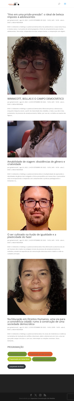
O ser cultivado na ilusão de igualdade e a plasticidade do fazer (31, 236)
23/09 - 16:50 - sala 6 (58, 327)
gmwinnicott (14, 20)
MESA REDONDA (17, 22)
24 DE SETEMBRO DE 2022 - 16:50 (40, 20)
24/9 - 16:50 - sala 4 (57, 20)
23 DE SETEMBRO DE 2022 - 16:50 (40, 327)
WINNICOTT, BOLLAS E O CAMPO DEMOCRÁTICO (35, 98)
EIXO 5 (9, 22)
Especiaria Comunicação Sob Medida (43, 398)
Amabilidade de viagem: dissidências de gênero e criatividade (36, 163)
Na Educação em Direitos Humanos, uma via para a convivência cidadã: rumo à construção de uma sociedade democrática (36, 321)
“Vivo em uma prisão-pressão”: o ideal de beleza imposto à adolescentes (35, 16)
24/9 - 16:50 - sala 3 (57, 167)
